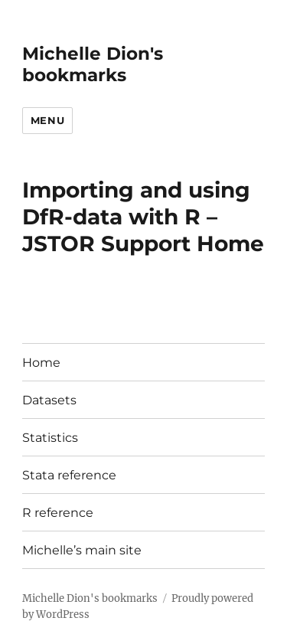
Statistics (50, 437)
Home (41, 362)
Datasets (49, 400)
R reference (57, 512)
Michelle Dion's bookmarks (92, 64)
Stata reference (69, 475)
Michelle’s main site (82, 550)
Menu (47, 120)
